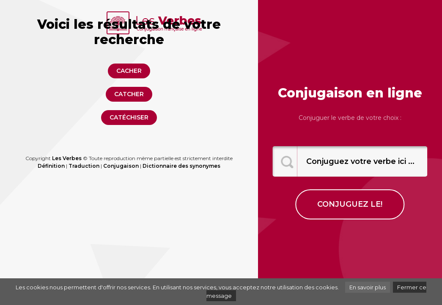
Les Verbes (67, 158)
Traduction (84, 166)
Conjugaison (121, 166)
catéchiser (129, 117)
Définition (51, 166)
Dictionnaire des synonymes (181, 166)
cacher (129, 71)
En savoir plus (367, 287)
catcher (129, 94)
